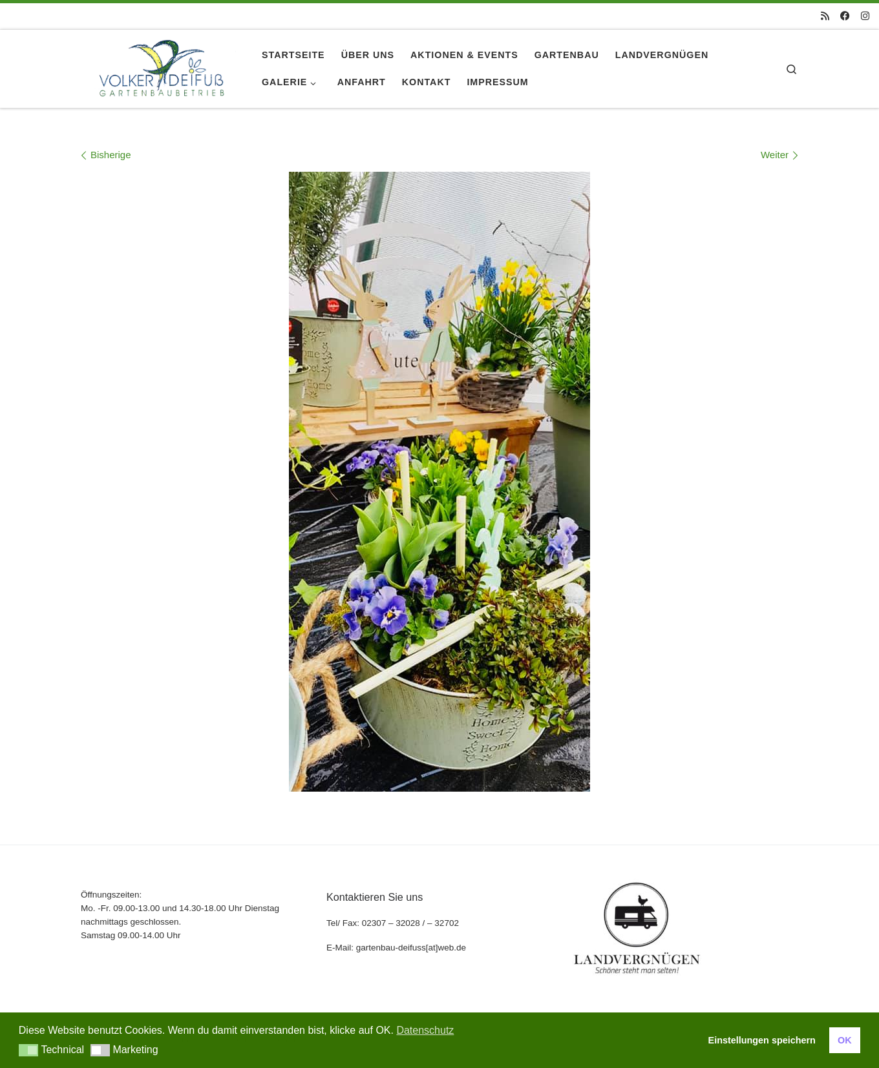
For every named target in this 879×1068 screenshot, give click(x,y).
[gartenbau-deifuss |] (161, 66)
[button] (29, 1050)
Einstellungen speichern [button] (762, 1040)
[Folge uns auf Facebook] (845, 15)
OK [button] (845, 1040)
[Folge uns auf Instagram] (865, 15)
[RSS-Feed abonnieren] (825, 15)
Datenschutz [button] (425, 1030)
